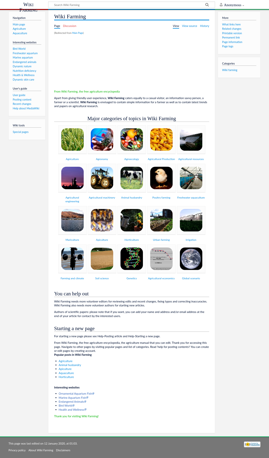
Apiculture (102, 239)
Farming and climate (72, 278)
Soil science (102, 278)
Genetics (131, 278)
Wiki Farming (28, 7)
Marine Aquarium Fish (72, 397)
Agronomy (102, 159)
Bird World (65, 405)
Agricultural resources (191, 159)
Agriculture (72, 159)
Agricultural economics (161, 278)
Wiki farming (229, 70)
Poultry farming (161, 197)
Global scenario (191, 278)
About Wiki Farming (40, 450)
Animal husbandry (131, 197)
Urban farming (161, 239)
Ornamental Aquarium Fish (75, 393)
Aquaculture (66, 373)
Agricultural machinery (102, 197)
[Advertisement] (131, 63)
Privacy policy (17, 450)
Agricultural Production (161, 159)
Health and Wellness (71, 409)
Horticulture (132, 239)
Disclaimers (63, 450)
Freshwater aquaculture (191, 197)
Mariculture (72, 239)
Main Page (77, 32)
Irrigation (191, 239)
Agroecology (131, 159)
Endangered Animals (71, 401)
